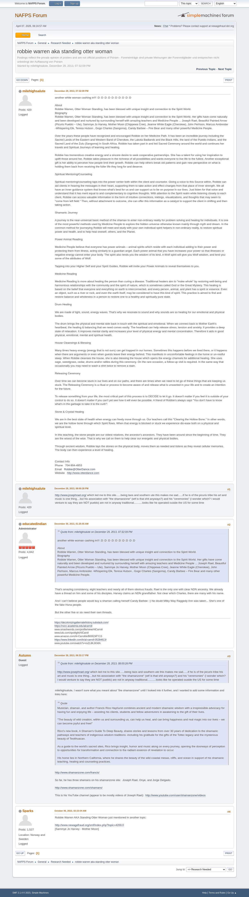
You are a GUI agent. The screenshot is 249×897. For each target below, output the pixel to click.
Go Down (22, 80)
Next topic (225, 69)
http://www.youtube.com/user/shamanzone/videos (175, 795)
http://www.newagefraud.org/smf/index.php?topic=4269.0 (89, 825)
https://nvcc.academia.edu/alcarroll (74, 626)
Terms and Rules (217, 892)
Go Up (20, 853)
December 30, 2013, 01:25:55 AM (72, 524)
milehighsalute (33, 91)
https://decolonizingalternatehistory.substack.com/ (82, 622)
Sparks (27, 811)
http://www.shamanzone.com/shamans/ (79, 787)
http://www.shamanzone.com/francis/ (77, 772)
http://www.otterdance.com (83, 472)
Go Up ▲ (231, 892)
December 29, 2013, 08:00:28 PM (71, 488)
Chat (165, 26)
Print (228, 80)
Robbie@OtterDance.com (79, 469)
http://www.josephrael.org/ (70, 495)
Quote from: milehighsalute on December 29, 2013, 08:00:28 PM (96, 663)
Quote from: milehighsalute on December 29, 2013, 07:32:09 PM (96, 532)
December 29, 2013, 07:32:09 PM (71, 91)
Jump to (180, 869)
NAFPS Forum (31, 15)
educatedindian (34, 524)
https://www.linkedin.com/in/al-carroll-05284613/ (81, 639)
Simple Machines (40, 892)
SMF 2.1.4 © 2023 (22, 892)
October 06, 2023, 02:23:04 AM (70, 811)
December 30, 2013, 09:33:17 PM (71, 655)
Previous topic (206, 69)
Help (204, 892)
